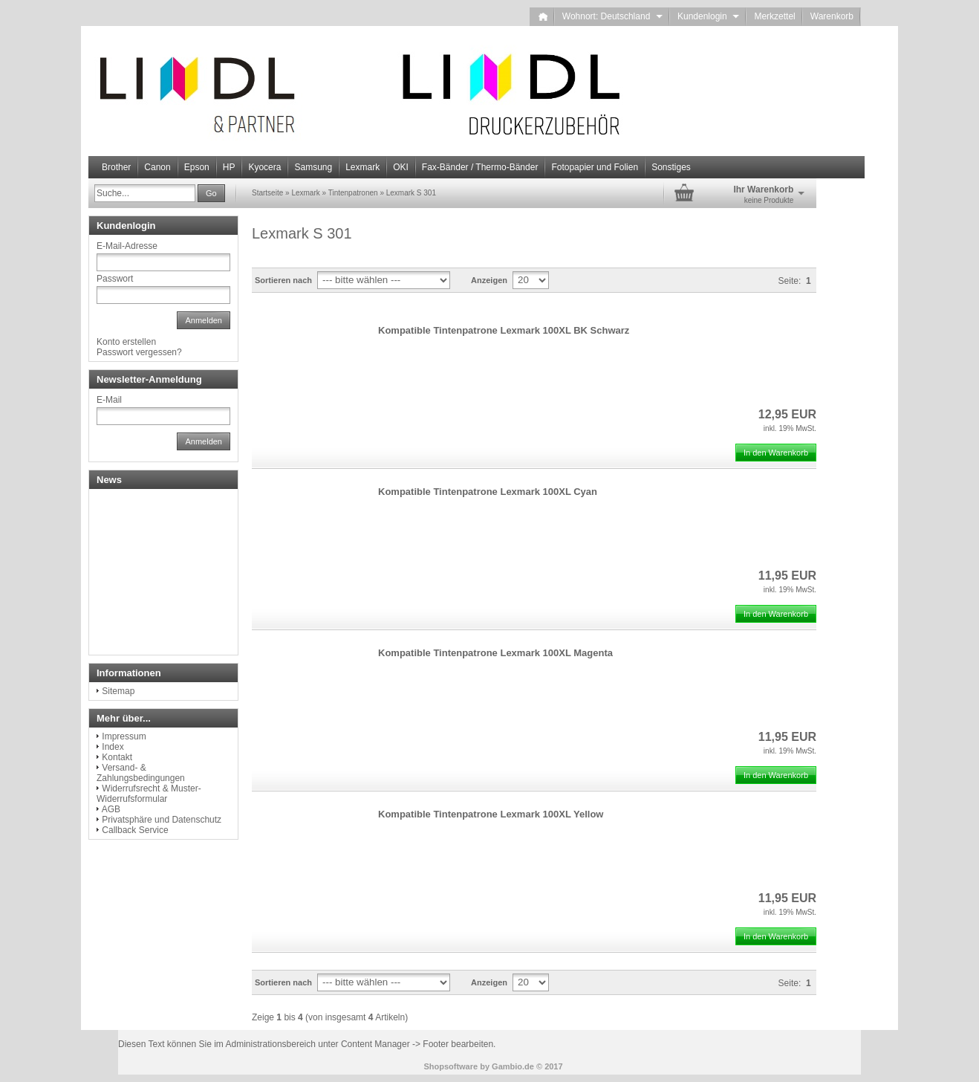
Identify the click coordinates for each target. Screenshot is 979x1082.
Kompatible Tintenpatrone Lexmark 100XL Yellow (490, 814)
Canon (157, 167)
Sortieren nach (283, 280)
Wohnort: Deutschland (612, 16)
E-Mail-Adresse (127, 246)
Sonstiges (671, 167)
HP (229, 167)
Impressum (124, 736)
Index (112, 747)
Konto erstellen (126, 342)
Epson (196, 167)
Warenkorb (831, 16)
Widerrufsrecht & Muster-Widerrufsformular (149, 793)
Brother (116, 167)
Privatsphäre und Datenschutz (161, 819)
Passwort (115, 278)
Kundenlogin (708, 16)
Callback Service (135, 830)
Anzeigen (489, 280)
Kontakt (117, 757)
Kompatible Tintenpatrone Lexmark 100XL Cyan (487, 491)
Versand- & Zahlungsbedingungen (141, 772)
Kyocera (264, 167)
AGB (111, 809)
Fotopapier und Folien (594, 167)
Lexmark (362, 167)
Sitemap (118, 691)
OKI (401, 167)
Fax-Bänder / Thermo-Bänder (480, 167)
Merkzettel (774, 16)
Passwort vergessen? (139, 352)
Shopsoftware (450, 1066)
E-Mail (109, 400)
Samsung (313, 167)
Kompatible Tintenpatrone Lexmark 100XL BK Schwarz (503, 330)
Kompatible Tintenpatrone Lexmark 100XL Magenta (495, 652)
